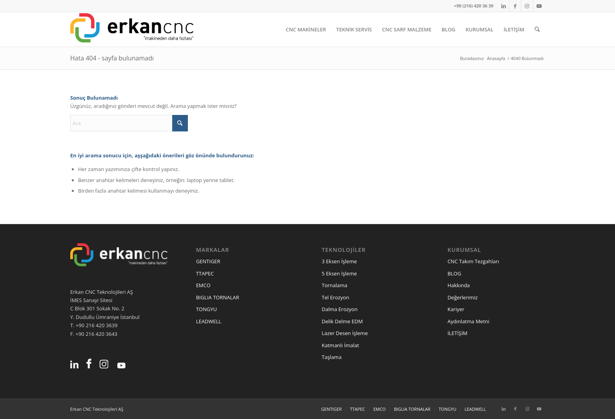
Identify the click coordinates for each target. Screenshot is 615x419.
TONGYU (206, 309)
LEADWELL (208, 321)
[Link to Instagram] (527, 6)
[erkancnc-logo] (131, 29)
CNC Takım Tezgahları (473, 261)
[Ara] (537, 29)
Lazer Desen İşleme (345, 333)
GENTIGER (208, 261)
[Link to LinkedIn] (503, 6)
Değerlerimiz (463, 297)
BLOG (454, 273)
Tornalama (334, 285)
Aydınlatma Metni (468, 321)
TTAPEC (205, 273)
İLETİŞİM (458, 333)
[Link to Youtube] (539, 6)
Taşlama (331, 357)
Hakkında (459, 285)
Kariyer (456, 309)
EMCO (203, 285)
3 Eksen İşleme (339, 261)
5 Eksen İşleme (339, 273)
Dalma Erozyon (339, 309)
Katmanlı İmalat (340, 345)
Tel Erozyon (335, 297)
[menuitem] (305, 29)
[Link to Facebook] (515, 6)
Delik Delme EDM (342, 321)
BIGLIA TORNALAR (217, 297)
